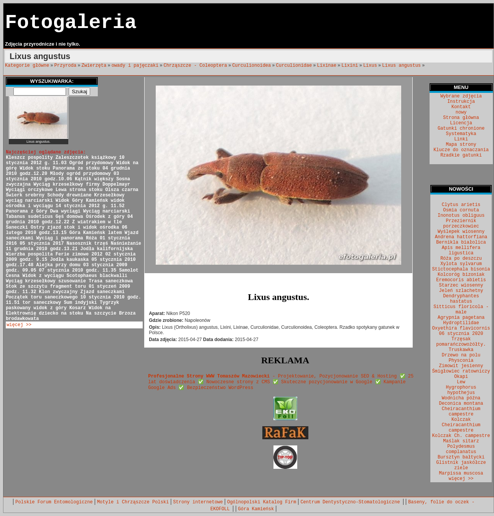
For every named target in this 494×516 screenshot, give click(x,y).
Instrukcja (461, 101)
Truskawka (461, 350)
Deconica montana (461, 403)
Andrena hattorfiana (461, 237)
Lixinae (326, 65)
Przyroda (65, 65)
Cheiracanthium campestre (461, 411)
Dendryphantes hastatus (461, 298)
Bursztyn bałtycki (461, 457)
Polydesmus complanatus (461, 449)
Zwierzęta (94, 65)
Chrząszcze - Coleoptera (195, 65)
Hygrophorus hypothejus (461, 390)
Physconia (461, 360)
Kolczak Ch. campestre (461, 436)
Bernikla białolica (461, 242)
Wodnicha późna (461, 398)
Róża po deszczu (461, 258)
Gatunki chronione (461, 128)
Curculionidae (294, 65)
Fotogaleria (71, 23)
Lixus (370, 65)
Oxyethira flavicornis (461, 328)
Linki (461, 139)
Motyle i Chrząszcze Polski (133, 502)
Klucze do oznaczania (461, 150)
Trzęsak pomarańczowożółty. (461, 341)
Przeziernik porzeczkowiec (461, 223)
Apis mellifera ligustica (461, 250)
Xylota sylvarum (461, 264)
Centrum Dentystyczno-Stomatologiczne (351, 502)
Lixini (349, 65)
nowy (461, 112)
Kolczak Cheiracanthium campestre (461, 425)
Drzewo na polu (461, 355)
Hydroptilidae (461, 323)
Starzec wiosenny (461, 285)
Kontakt (461, 107)
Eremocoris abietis (461, 280)
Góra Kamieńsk (256, 509)
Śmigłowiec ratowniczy (461, 371)
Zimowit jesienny (461, 366)
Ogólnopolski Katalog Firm (261, 502)
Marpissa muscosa (461, 473)
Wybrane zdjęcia (461, 96)
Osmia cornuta (461, 210)
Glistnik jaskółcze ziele (461, 465)
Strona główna (461, 117)
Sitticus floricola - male (461, 309)
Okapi (461, 376)
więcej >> (19, 325)
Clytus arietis (461, 205)
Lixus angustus (401, 65)
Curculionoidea (251, 65)
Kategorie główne (27, 65)
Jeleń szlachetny (461, 290)
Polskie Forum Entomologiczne (54, 502)
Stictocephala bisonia (461, 269)
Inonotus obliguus (461, 215)
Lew (461, 382)
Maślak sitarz (461, 441)
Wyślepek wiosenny (461, 231)
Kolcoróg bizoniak (461, 274)
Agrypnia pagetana (461, 317)
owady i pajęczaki (135, 65)
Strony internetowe (198, 502)
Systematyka (461, 134)
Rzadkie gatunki (461, 155)
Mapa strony (461, 144)
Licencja (461, 123)
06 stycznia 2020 (461, 333)
